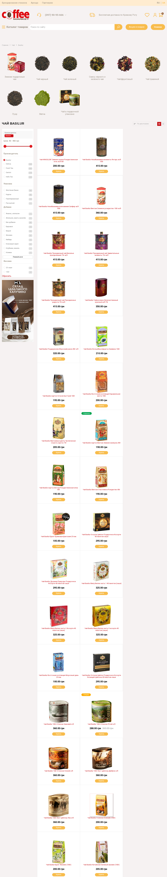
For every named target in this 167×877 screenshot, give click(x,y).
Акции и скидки (136, 27)
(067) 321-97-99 (15, 836)
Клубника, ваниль (19, 248)
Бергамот (19, 227)
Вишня (19, 231)
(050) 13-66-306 (15, 846)
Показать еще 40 (101, 806)
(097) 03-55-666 (15, 841)
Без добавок (19, 222)
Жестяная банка (19, 190)
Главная (5, 45)
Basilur (8, 136)
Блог (38, 851)
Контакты (40, 856)
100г (19, 272)
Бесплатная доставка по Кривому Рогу (118, 15)
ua (163, 3)
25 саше (19, 268)
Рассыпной (19, 203)
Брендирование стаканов (14, 3)
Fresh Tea (19, 168)
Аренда (34, 3)
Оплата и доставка (44, 830)
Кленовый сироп (19, 244)
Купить (58, 171)
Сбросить (6, 276)
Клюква (19, 253)
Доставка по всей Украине (90, 829)
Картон (19, 195)
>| (109, 814)
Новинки (158, 27)
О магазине (41, 834)
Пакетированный (19, 199)
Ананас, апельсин (19, 214)
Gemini (19, 173)
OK (119, 846)
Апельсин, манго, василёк (19, 218)
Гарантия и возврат (44, 838)
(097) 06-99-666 (15, 851)
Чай (13, 45)
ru (158, 3)
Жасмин (19, 235)
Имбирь (19, 240)
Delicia (19, 164)
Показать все (18, 257)
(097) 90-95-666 (54, 15)
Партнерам (47, 3)
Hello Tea (19, 177)
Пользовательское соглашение (15, 868)
